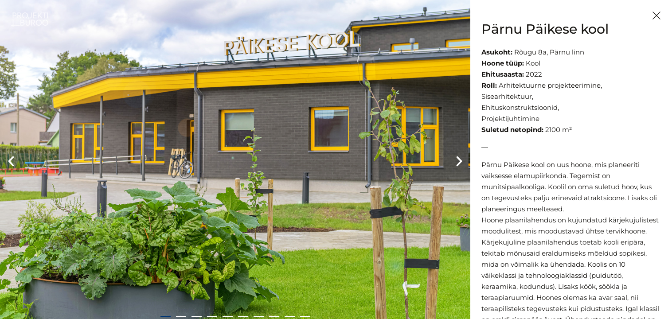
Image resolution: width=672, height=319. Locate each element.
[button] (11, 161)
